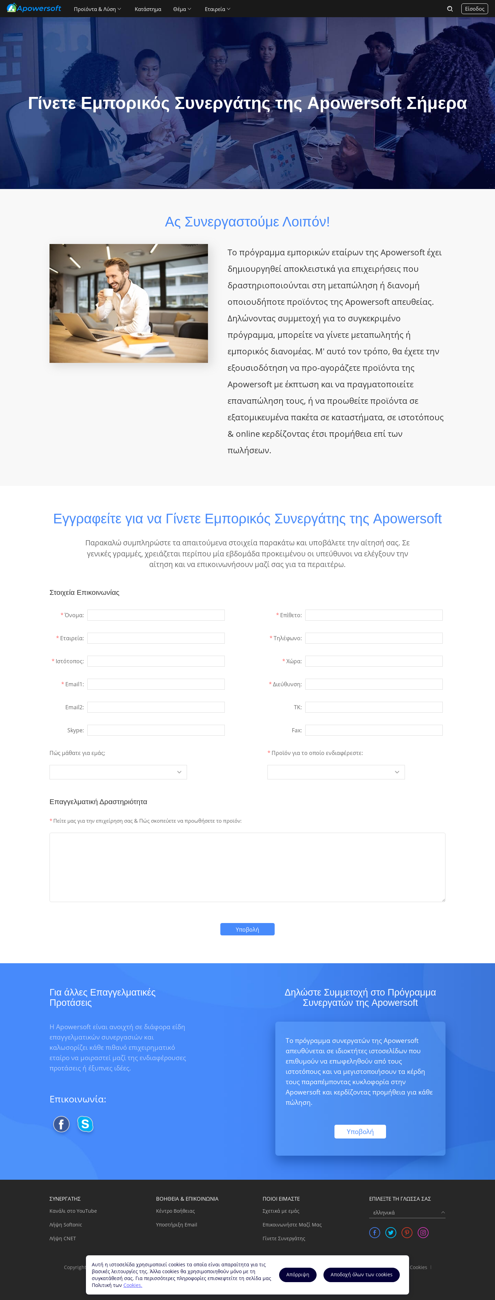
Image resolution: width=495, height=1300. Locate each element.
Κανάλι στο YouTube (73, 1211)
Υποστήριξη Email (176, 1224)
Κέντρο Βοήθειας (175, 1211)
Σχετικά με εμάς (281, 1211)
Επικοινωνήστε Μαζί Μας (292, 1224)
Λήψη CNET (63, 1238)
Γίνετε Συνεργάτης (284, 1238)
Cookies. (132, 1285)
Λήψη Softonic (66, 1224)
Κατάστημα (148, 8)
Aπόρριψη (297, 1274)
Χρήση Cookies (410, 1267)
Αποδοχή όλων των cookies (362, 1274)
